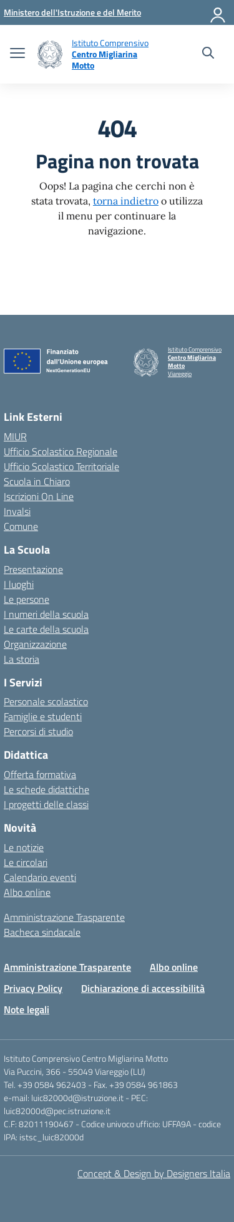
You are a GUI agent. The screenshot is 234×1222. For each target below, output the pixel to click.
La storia (21, 659)
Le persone (26, 599)
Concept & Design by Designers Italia (153, 1173)
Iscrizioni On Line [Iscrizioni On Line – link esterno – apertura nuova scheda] (39, 496)
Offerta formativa (40, 774)
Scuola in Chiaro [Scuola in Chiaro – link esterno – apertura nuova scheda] (37, 481)
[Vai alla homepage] (49, 55)
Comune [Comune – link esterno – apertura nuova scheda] (21, 526)
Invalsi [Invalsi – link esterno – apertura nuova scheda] (17, 511)
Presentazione (33, 569)
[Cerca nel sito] (208, 54)
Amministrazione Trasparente (64, 917)
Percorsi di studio (38, 731)
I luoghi (19, 584)
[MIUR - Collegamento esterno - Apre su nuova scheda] (72, 12)
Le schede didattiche (46, 789)
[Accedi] (218, 12)
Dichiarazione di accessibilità (143, 988)
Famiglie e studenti (43, 716)
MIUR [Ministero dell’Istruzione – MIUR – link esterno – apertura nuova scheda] (15, 436)
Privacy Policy (33, 988)
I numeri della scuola (46, 614)
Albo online (27, 892)
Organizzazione (35, 644)
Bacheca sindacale (42, 932)
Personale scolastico (46, 701)
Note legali (26, 1009)
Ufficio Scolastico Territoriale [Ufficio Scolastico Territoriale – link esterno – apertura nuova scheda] (61, 466)
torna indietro (125, 201)
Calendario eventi (40, 877)
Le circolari (25, 862)
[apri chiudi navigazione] (17, 54)
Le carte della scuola (46, 629)
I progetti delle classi (46, 804)
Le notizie (24, 847)
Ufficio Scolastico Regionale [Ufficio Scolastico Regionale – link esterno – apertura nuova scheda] (60, 451)
